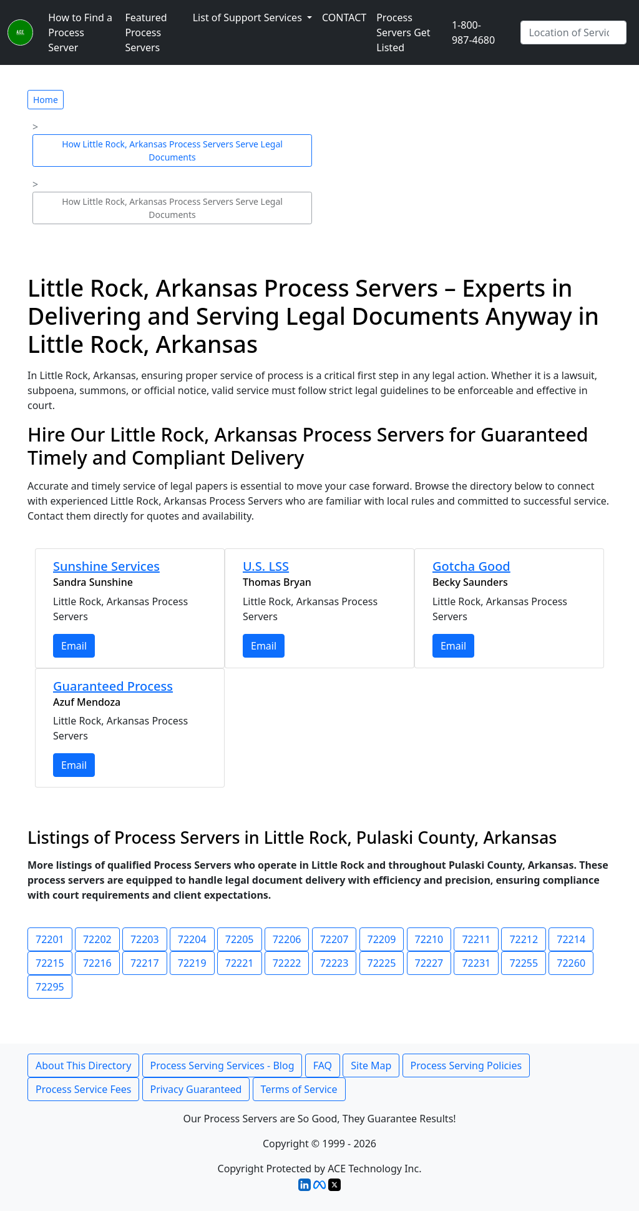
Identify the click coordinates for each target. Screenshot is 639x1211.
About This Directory (83, 1065)
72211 (476, 939)
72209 (382, 939)
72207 (334, 939)
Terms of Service (299, 1089)
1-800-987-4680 (473, 32)
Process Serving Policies (466, 1065)
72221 (239, 963)
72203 (144, 939)
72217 (144, 963)
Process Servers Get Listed (403, 32)
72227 (429, 963)
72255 (523, 963)
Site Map (371, 1065)
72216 (97, 963)
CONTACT (344, 17)
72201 (50, 939)
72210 (429, 939)
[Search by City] (573, 32)
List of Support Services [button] (249, 17)
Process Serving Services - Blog (222, 1065)
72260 (571, 963)
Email (74, 646)
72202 (97, 939)
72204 (192, 939)
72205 (239, 939)
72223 (334, 963)
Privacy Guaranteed (196, 1089)
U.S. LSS (266, 566)
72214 (571, 939)
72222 (287, 963)
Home (45, 100)
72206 (287, 939)
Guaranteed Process (113, 686)
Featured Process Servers (146, 32)
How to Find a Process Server (80, 32)
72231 (476, 963)
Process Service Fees (83, 1089)
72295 (50, 987)
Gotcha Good (471, 566)
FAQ (322, 1065)
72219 (192, 963)
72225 (382, 963)
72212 (523, 939)
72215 (50, 963)
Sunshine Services (106, 566)
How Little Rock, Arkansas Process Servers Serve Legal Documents (172, 150)
